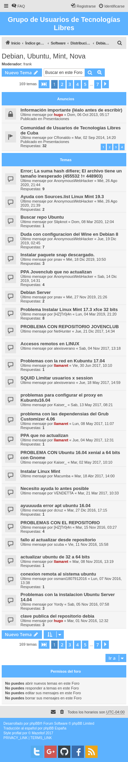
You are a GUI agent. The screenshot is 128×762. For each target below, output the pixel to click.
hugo (58, 115)
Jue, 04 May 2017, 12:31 (93, 440)
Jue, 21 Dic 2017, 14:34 (95, 331)
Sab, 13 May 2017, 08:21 (92, 405)
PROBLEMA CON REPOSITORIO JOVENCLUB (69, 326)
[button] (44, 84)
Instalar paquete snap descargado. (57, 254)
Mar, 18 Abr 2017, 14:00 (94, 476)
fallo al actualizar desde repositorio (58, 539)
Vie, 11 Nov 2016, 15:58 (88, 544)
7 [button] (97, 84)
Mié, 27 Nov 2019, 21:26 (86, 297)
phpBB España (54, 728)
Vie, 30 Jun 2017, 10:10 (92, 365)
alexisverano (64, 348)
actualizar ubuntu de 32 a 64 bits (55, 556)
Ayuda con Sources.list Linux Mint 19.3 (62, 196)
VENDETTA (64, 493)
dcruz (58, 510)
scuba (59, 544)
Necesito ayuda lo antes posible (54, 488)
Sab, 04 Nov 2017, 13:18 (100, 348)
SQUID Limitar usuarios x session (56, 377)
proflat (17, 733)
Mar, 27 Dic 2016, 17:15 (87, 510)
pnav (58, 259)
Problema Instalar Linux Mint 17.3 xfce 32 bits (69, 309)
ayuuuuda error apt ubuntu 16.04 (55, 505)
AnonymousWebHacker (73, 181)
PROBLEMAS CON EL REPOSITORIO (60, 522)
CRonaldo (62, 137)
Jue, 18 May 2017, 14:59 (99, 382)
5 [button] (85, 84)
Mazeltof (38, 733)
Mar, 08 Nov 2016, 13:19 (92, 561)
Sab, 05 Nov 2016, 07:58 (88, 604)
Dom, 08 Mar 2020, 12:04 (92, 222)
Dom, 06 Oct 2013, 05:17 (88, 115)
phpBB (35, 723)
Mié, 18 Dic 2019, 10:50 (86, 259)
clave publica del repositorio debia (57, 616)
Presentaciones (56, 119)
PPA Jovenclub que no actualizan (56, 271)
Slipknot (60, 222)
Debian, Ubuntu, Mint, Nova (44, 56)
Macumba (62, 476)
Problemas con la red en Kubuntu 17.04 (62, 360)
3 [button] (70, 84)
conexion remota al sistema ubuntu (58, 574)
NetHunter (62, 331)
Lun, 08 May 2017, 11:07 (93, 424)
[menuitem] (18, 6)
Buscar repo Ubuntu (42, 217)
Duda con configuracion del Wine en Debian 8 (69, 234)
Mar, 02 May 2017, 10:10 (91, 462)
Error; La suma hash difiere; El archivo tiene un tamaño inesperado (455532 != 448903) (71, 173)
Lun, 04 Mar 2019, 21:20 (96, 314)
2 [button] (62, 84)
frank (28, 64)
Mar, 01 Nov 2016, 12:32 (87, 621)
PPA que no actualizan (44, 435)
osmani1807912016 (70, 579)
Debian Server (35, 292)
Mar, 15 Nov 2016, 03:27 (96, 527)
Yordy (58, 604)
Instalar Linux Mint (40, 471)
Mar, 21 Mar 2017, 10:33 (98, 493)
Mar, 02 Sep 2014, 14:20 (95, 137)
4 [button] (77, 84)
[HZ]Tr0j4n (63, 314)
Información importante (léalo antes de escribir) (71, 110)
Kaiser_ (60, 405)
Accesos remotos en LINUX (49, 343)
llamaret (61, 365)
